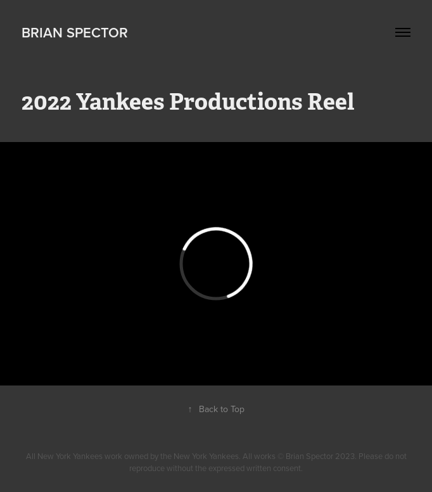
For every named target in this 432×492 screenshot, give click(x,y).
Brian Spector (75, 32)
